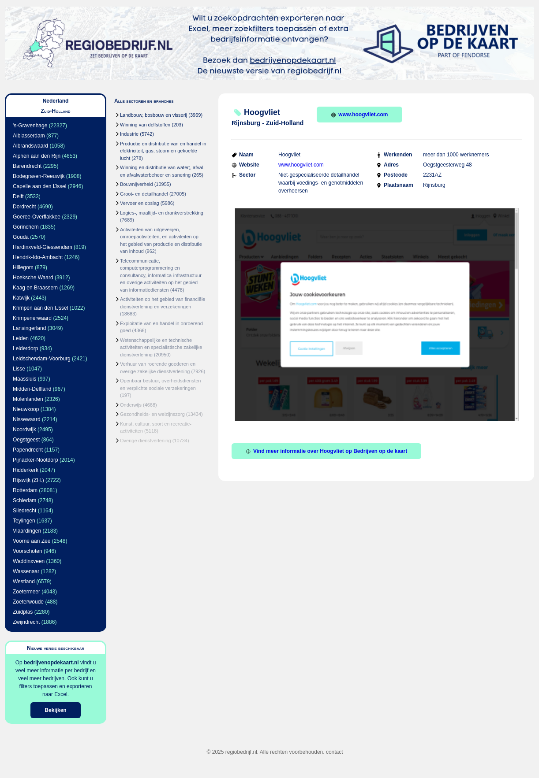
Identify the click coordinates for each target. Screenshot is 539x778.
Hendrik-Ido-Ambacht (38, 257)
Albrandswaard (30, 146)
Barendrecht (27, 166)
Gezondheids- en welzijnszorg (152, 414)
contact (334, 752)
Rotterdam (25, 490)
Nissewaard (27, 419)
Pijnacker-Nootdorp (35, 460)
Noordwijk (24, 429)
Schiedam (24, 500)
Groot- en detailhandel (144, 193)
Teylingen (24, 521)
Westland (24, 581)
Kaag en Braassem (35, 288)
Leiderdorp (25, 348)
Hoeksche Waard (33, 277)
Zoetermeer (26, 592)
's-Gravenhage (30, 125)
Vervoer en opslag (139, 203)
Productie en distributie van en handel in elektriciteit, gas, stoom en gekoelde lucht (163, 151)
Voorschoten (27, 551)
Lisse (19, 369)
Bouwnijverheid (136, 184)
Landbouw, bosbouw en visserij (153, 115)
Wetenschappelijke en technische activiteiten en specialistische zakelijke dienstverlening (161, 347)
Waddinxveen (29, 561)
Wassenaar (26, 571)
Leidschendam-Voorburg (42, 359)
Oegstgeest (26, 440)
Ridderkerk (25, 470)
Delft (18, 196)
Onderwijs (131, 405)
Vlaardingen (27, 531)
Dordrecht (24, 207)
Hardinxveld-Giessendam (42, 247)
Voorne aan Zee (31, 541)
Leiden (21, 338)
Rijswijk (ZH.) (28, 480)
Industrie (129, 134)
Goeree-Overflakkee (36, 217)
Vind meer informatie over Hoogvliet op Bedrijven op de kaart (326, 451)
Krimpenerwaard (32, 318)
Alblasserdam (29, 136)
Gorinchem (26, 227)
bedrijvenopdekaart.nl (51, 662)
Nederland (56, 101)
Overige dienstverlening (145, 440)
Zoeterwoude (28, 602)
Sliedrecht (24, 511)
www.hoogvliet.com (359, 114)
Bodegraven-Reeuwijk (38, 176)
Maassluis (24, 379)
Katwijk (21, 298)
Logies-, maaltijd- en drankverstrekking (161, 212)
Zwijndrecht (26, 622)
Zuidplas (23, 612)
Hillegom (23, 267)
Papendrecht (28, 450)
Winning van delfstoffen (145, 124)
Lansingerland (29, 328)
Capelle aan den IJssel (39, 186)
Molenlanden (28, 399)
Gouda (21, 237)
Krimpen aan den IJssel (40, 308)
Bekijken (55, 710)
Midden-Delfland (32, 389)
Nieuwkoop (26, 409)
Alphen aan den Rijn (36, 156)
